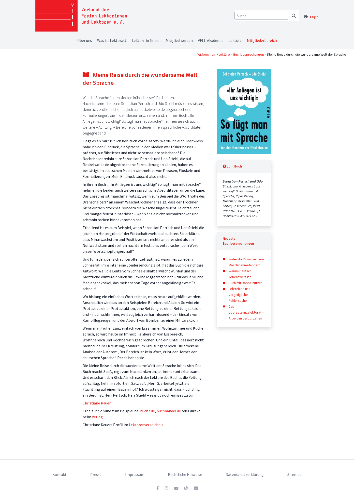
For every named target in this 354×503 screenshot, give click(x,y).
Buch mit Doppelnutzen (246, 283)
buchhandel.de (169, 410)
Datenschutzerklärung (245, 474)
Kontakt (59, 474)
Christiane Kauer (97, 403)
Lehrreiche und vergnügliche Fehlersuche (240, 294)
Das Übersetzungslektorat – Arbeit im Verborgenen (246, 312)
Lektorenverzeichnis (146, 424)
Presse (96, 474)
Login (314, 17)
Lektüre (235, 40)
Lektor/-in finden (146, 40)
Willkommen (206, 54)
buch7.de (147, 410)
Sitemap (294, 474)
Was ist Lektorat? (112, 40)
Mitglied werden (179, 40)
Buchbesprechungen (248, 54)
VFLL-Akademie (210, 40)
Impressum (134, 474)
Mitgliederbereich (262, 40)
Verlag (97, 416)
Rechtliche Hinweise (185, 474)
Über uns (84, 40)
